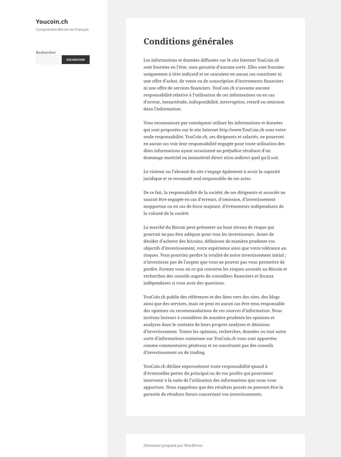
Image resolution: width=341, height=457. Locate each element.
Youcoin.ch (52, 21)
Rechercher (46, 52)
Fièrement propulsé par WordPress (173, 445)
